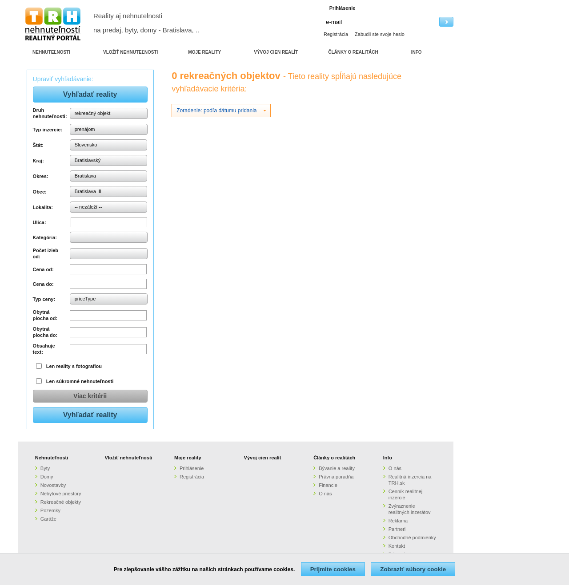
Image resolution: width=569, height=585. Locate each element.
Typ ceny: (44, 299)
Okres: (40, 176)
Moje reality (187, 457)
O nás (325, 493)
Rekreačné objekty (60, 502)
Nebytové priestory (60, 493)
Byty (45, 468)
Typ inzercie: (47, 129)
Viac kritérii (90, 395)
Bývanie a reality (337, 468)
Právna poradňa (336, 476)
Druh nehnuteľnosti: (50, 113)
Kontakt (397, 546)
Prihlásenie (192, 468)
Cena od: (43, 269)
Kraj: (38, 160)
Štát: (38, 145)
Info (387, 457)
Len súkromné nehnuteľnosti (80, 381)
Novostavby (53, 485)
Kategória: (45, 237)
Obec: (40, 191)
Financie (328, 485)
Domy (46, 476)
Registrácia (336, 34)
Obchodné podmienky (412, 537)
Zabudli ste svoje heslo (380, 34)
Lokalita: (43, 207)
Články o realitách (334, 457)
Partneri (397, 529)
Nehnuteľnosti (51, 457)
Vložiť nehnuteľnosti (128, 457)
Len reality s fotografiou (74, 366)
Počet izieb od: (45, 253)
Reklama (398, 520)
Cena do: (43, 284)
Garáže (48, 519)
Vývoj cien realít (262, 457)
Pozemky (50, 510)
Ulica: (39, 222)
